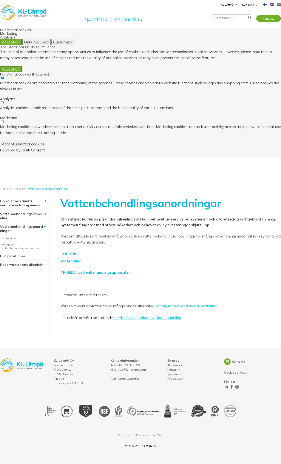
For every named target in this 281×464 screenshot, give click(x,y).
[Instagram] (237, 386)
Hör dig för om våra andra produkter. (185, 306)
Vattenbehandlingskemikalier (21, 216)
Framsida (6, 188)
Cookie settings (235, 373)
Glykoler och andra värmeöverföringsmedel (20, 203)
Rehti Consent (33, 150)
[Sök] (249, 18)
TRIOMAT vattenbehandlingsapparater (20, 247)
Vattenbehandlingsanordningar (48, 188)
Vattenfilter (9, 238)
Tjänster (94, 18)
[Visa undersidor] (45, 201)
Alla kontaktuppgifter (126, 379)
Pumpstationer (12, 256)
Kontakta (269, 18)
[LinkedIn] (226, 386)
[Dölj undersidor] (45, 226)
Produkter (127, 18)
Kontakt (248, 4)
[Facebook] (231, 386)
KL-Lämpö (227, 4)
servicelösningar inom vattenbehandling (147, 318)
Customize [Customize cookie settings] (62, 42)
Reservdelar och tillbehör (21, 264)
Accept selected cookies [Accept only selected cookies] (23, 144)
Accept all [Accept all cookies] (11, 42)
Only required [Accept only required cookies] (36, 42)
